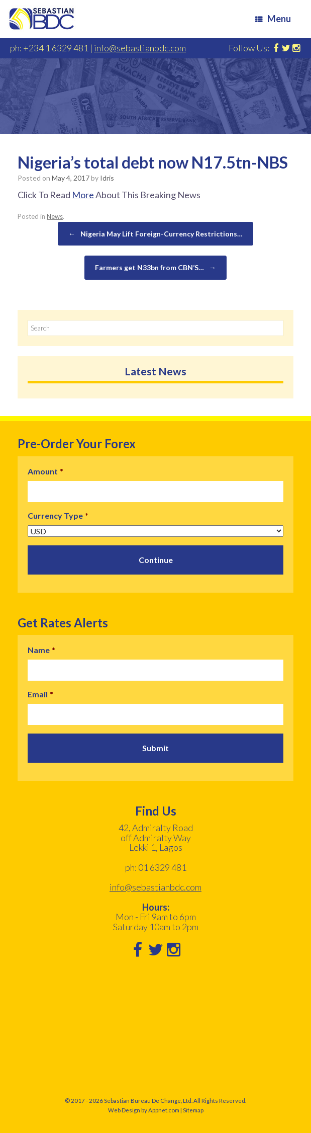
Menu (273, 18)
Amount (45, 471)
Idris (107, 178)
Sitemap (193, 1110)
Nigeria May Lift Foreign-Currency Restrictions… (155, 234)
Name (41, 650)
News (55, 216)
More (83, 194)
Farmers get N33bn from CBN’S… (155, 268)
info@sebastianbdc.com (140, 47)
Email (40, 694)
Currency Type (58, 515)
